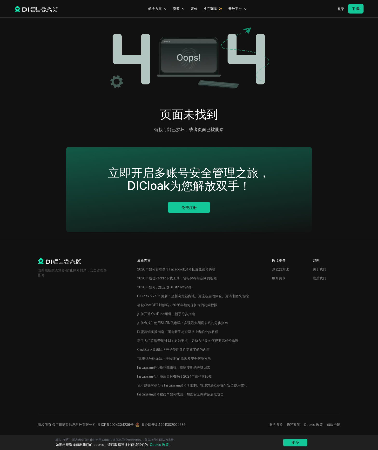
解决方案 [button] (157, 8)
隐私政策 (293, 424)
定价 (194, 9)
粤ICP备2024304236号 (116, 424)
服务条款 (276, 424)
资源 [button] (179, 8)
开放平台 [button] (237, 8)
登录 (341, 9)
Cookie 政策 (313, 424)
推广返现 (210, 9)
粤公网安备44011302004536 (163, 424)
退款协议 (333, 424)
